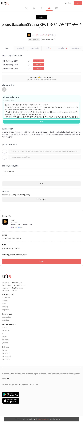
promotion (62, 48)
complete (38, 61)
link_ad (14, 290)
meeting (5, 307)
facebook (5, 340)
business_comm (45, 374)
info (7, 48)
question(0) (35, 48)
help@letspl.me (17, 288)
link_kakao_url (17, 283)
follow (41, 261)
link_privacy (6, 353)
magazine (5, 310)
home (4, 303)
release (4, 300)
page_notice (6, 317)
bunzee (4, 327)
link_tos (4, 350)
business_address (59, 374)
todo (48, 48)
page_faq (5, 320)
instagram (5, 330)
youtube (5, 343)
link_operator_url (20, 285)
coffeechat (6, 297)
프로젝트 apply (41, 199)
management (76, 48)
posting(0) (20, 48)
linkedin (4, 337)
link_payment (6, 356)
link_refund (6, 359)
